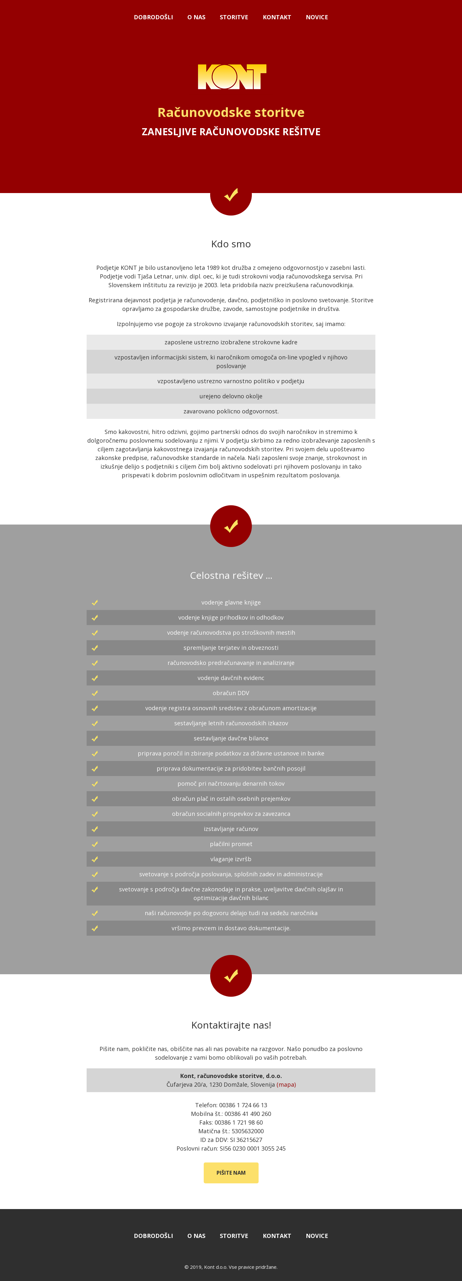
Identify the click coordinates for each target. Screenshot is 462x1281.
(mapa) (286, 1084)
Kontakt (277, 17)
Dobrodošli (153, 17)
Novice (317, 17)
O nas (196, 17)
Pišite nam (231, 1172)
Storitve (234, 17)
